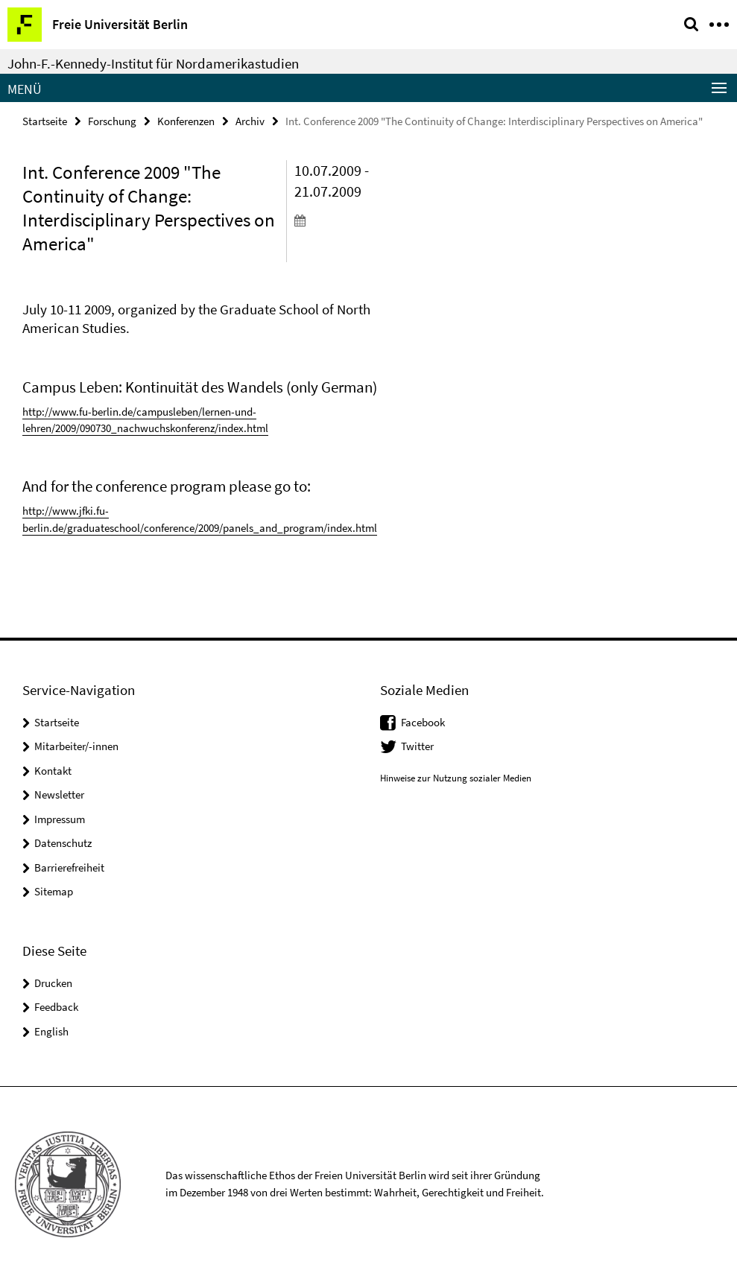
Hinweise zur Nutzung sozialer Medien (455, 778)
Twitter (417, 746)
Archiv (250, 121)
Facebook (423, 722)
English (51, 1031)
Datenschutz (63, 843)
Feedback (56, 1007)
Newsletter (59, 794)
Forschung (112, 121)
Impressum (59, 819)
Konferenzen (186, 121)
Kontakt (53, 771)
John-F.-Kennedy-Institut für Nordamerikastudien (153, 63)
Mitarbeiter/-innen (76, 746)
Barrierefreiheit (69, 867)
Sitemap (53, 891)
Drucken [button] (53, 983)
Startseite (44, 121)
